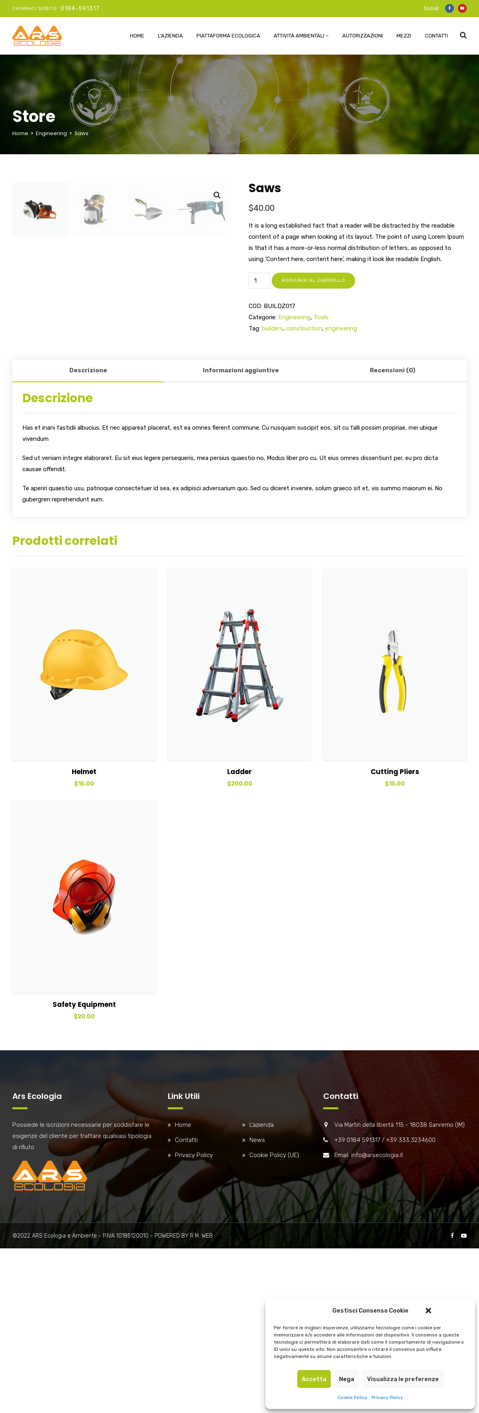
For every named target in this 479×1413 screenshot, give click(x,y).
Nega (346, 1379)
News (257, 1327)
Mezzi (404, 36)
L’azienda (170, 36)
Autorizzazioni (362, 36)
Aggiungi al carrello (313, 280)
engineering (341, 328)
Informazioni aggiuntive (241, 557)
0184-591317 (80, 8)
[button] (428, 1311)
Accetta (314, 1379)
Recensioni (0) (392, 557)
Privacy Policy (387, 1397)
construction (304, 328)
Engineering (51, 133)
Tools (321, 317)
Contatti (436, 36)
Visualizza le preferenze (403, 1379)
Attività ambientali (299, 36)
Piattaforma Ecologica (228, 36)
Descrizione (88, 557)
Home (137, 36)
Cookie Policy (352, 1397)
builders (272, 328)
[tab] (88, 558)
